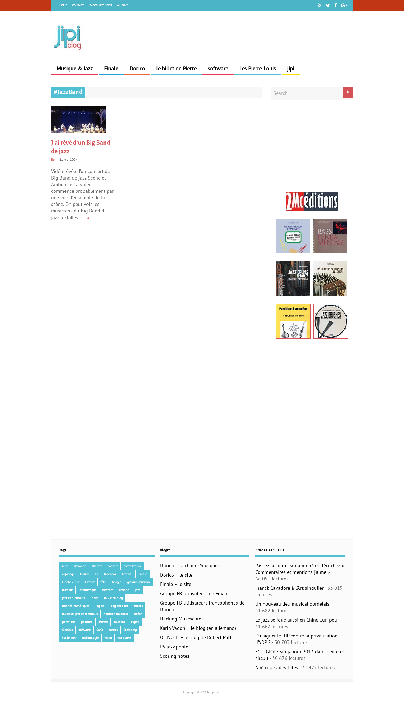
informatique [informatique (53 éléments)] (87, 590)
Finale (111, 68)
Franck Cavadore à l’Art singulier (289, 588)
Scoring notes (174, 656)
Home (63, 5)
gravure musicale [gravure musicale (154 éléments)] (139, 582)
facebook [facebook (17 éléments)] (110, 574)
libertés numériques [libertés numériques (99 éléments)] (75, 606)
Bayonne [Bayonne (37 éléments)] (80, 566)
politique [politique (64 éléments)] (119, 622)
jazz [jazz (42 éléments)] (137, 590)
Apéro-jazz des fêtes (276, 667)
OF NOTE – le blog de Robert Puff (195, 637)
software (218, 68)
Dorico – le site (176, 575)
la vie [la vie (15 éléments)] (94, 598)
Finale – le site (175, 584)
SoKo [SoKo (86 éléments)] (99, 630)
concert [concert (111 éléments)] (113, 566)
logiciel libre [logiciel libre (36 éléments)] (119, 606)
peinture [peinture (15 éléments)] (86, 622)
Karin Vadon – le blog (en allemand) (198, 628)
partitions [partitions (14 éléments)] (68, 622)
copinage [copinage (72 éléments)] (68, 574)
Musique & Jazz (75, 68)
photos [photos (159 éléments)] (103, 622)
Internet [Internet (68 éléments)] (107, 590)
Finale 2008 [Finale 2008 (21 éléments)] (70, 582)
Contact (78, 5)
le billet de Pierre (176, 68)
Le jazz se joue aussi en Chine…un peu (296, 620)
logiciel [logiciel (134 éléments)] (100, 606)
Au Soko (122, 5)
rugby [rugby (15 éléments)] (135, 622)
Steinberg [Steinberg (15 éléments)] (130, 630)
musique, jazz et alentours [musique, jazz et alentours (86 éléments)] (80, 614)
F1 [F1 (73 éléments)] (96, 574)
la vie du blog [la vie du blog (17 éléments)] (113, 598)
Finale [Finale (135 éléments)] (142, 574)
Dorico (137, 68)
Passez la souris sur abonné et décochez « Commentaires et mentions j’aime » (299, 568)
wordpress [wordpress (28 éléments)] (124, 638)
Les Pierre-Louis (257, 68)
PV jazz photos (175, 647)
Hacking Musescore (180, 619)
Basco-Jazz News (100, 5)
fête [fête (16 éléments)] (103, 582)
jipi (290, 68)
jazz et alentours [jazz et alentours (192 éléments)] (73, 598)
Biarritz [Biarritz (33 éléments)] (97, 566)
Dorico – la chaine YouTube (189, 565)
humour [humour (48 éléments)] (67, 590)
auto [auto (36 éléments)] (65, 566)
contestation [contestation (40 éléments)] (132, 566)
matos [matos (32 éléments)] (138, 606)
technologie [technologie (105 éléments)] (90, 638)
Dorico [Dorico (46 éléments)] (84, 574)
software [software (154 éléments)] (84, 630)
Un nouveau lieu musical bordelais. (292, 604)
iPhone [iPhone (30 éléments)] (124, 590)
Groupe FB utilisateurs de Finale (194, 593)
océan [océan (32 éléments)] (138, 614)
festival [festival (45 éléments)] (127, 574)
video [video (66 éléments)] (108, 638)
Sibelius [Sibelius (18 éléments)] (67, 630)
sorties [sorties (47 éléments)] (113, 630)
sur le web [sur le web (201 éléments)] (69, 638)
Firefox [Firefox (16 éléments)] (90, 582)
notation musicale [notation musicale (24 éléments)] (115, 614)
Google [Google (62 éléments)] (116, 582)
